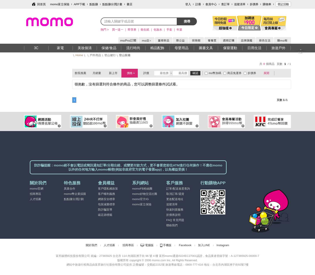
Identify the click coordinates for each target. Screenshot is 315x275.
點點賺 (93, 4)
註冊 (198, 4)
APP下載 (79, 4)
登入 (188, 4)
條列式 (286, 73)
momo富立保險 (59, 4)
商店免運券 (234, 73)
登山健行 (110, 55)
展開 (266, 73)
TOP (300, 53)
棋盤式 (280, 73)
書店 (129, 4)
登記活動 (283, 4)
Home (79, 55)
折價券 (254, 4)
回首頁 (41, 4)
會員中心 (211, 4)
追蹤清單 (239, 4)
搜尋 (187, 21)
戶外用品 (95, 55)
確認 (195, 73)
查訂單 (225, 4)
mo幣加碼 (215, 73)
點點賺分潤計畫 (112, 4)
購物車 (267, 4)
